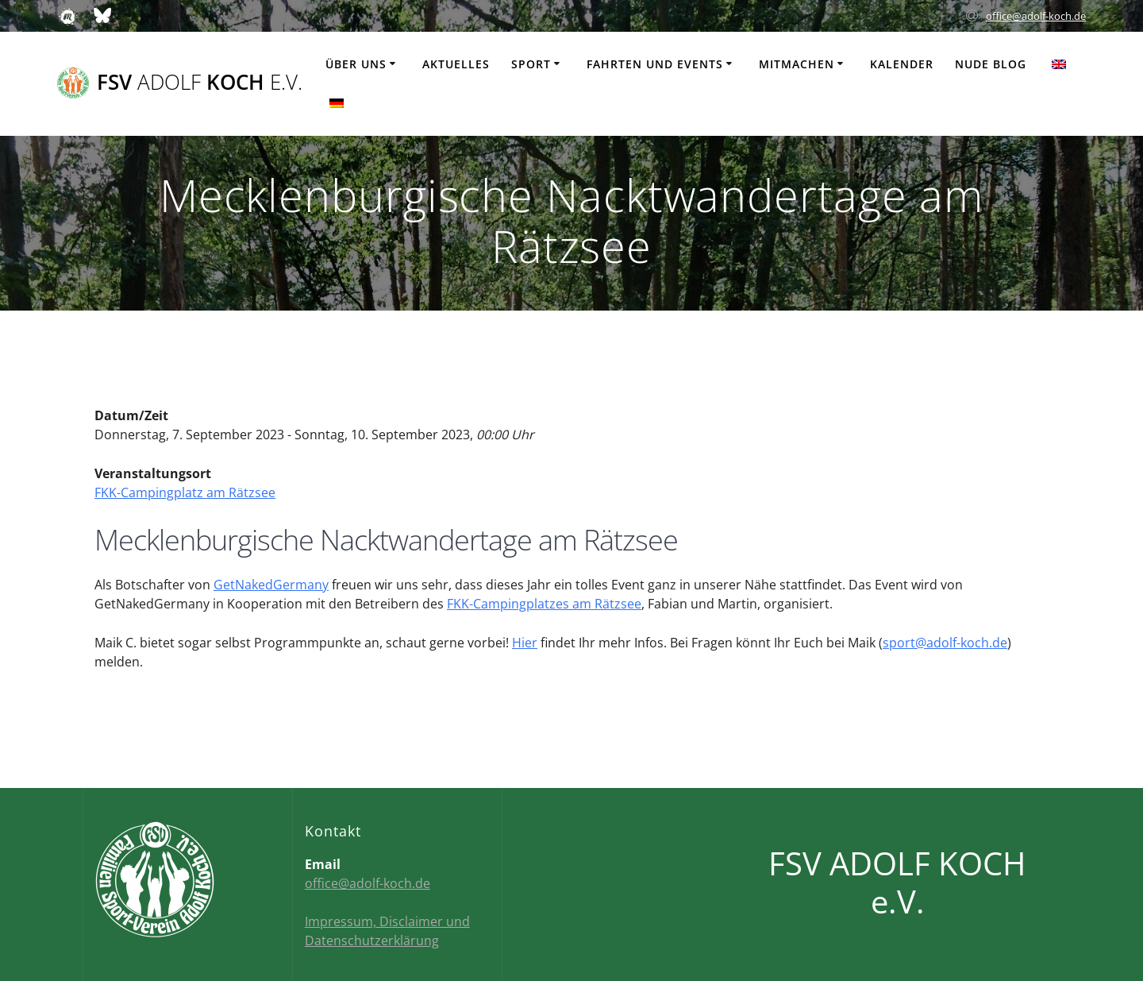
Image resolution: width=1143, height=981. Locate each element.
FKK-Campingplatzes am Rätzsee (544, 603)
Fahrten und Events (655, 63)
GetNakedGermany (271, 584)
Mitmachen (796, 63)
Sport (531, 63)
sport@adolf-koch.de (945, 642)
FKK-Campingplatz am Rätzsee (184, 492)
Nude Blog (990, 63)
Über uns (356, 63)
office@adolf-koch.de (1036, 16)
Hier (524, 642)
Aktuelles (456, 63)
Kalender (901, 63)
